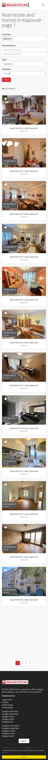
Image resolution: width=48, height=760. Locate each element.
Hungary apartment (10, 714)
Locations (6, 34)
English (24, 741)
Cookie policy (7, 705)
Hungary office (8, 719)
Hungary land (7, 722)
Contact (5, 702)
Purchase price (9, 45)
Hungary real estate (10, 711)
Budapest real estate (10, 725)
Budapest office (8, 733)
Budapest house (8, 731)
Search (6, 79)
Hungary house (8, 716)
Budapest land (8, 736)
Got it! (24, 757)
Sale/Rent (6, 69)
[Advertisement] (24, 634)
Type (4, 59)
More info (4, 752)
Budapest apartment (10, 728)
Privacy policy (7, 707)
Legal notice (7, 699)
